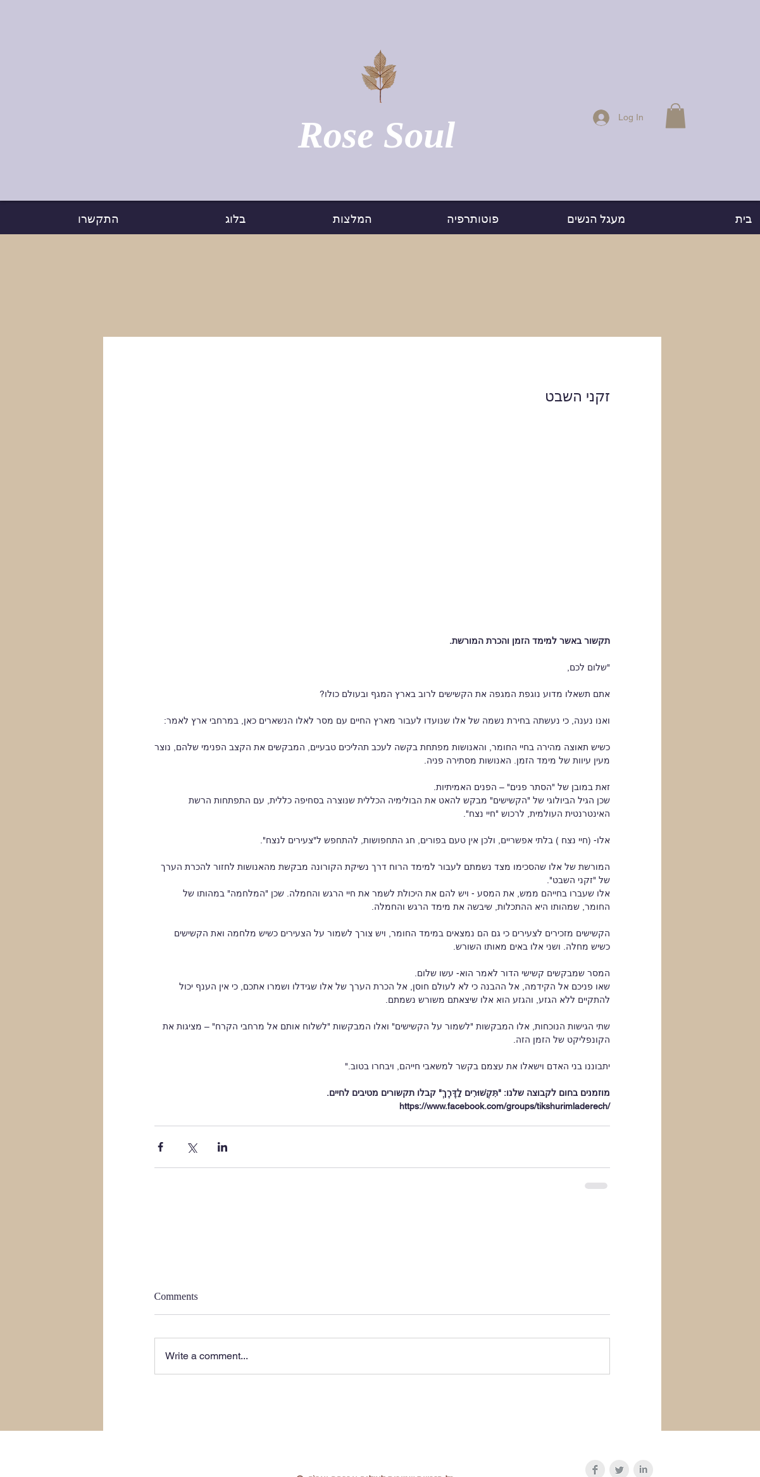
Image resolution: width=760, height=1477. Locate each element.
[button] (675, 115)
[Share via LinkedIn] (222, 1147)
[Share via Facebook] (160, 1147)
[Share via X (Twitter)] (191, 1147)
